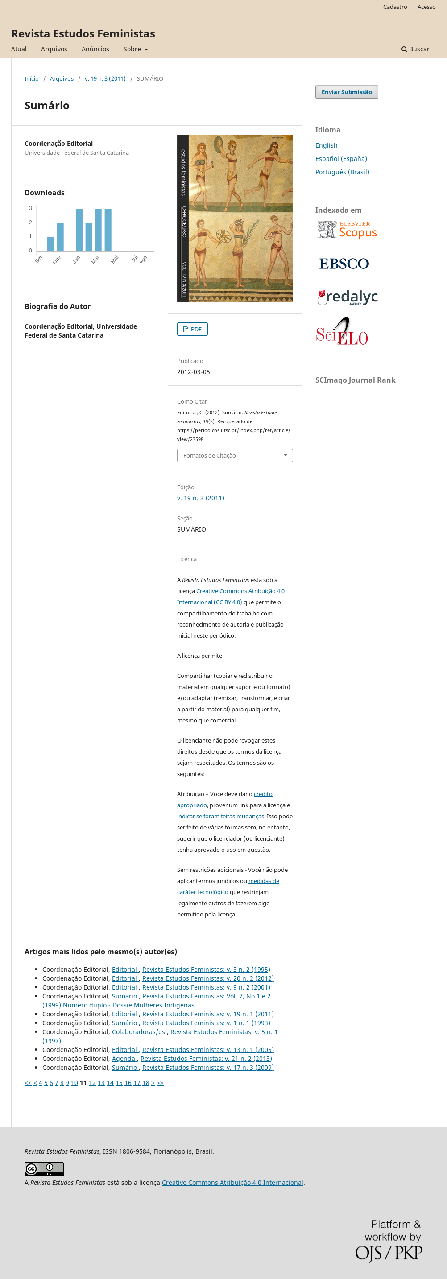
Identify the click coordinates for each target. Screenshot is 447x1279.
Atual (19, 49)
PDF (196, 329)
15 (119, 1082)
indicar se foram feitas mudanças (220, 816)
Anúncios (95, 49)
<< (28, 1082)
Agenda (124, 1058)
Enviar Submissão (347, 92)
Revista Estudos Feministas (83, 33)
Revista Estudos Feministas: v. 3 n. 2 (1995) (206, 969)
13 (101, 1082)
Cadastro (395, 7)
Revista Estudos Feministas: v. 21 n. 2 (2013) (206, 1058)
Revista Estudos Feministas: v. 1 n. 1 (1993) (206, 1023)
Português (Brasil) (342, 172)
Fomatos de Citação (209, 455)
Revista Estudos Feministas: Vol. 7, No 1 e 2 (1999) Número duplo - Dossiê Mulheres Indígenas (156, 1000)
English (326, 145)
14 (110, 1082)
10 (74, 1082)
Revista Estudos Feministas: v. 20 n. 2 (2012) (208, 978)
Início (32, 78)
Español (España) (341, 158)
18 (145, 1082)
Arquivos (54, 49)
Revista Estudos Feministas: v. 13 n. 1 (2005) (208, 1049)
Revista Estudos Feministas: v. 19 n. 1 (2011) (208, 1014)
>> (160, 1082)
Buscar (415, 49)
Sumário (125, 996)
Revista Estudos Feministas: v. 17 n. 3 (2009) (208, 1067)
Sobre (133, 49)
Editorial (125, 969)
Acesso (427, 7)
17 (137, 1082)
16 (128, 1082)
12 (92, 1082)
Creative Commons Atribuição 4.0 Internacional (232, 1182)
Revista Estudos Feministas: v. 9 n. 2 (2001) (206, 987)
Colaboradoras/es (139, 1031)
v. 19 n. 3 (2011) (105, 78)
